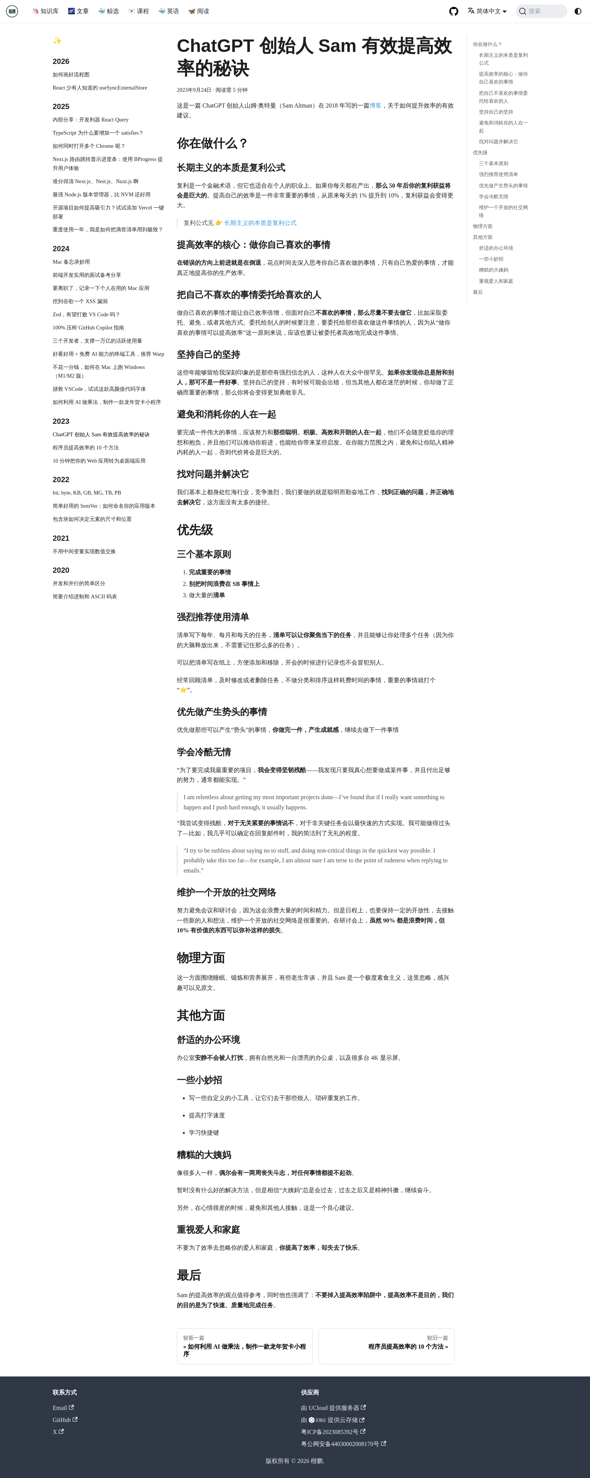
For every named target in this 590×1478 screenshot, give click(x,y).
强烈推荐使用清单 (498, 174)
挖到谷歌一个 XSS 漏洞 (80, 301)
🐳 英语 (168, 11)
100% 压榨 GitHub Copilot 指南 (88, 328)
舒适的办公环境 (496, 248)
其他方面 (483, 237)
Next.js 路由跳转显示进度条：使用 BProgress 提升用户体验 (108, 163)
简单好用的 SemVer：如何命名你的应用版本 (104, 506)
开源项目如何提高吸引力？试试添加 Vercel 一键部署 (108, 212)
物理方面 (483, 226)
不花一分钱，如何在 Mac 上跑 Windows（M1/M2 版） (99, 371)
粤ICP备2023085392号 (333, 1432)
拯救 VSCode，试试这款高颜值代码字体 (99, 389)
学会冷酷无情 (493, 196)
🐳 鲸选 (108, 11)
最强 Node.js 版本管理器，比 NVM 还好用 (102, 194)
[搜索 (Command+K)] (541, 11)
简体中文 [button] (484, 11)
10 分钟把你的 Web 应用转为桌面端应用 (99, 461)
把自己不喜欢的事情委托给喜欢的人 (503, 97)
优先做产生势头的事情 (503, 185)
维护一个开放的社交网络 (503, 211)
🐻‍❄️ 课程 (138, 11)
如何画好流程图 (71, 74)
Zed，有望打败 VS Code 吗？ (86, 314)
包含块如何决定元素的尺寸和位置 (92, 519)
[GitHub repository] (454, 11)
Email (63, 1408)
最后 (478, 292)
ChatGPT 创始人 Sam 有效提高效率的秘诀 (101, 434)
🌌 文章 (78, 11)
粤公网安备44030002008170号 (343, 1444)
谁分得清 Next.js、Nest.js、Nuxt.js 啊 (95, 181)
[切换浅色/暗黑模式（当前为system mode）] (578, 11)
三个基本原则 (493, 163)
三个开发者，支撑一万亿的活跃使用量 (97, 341)
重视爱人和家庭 (496, 281)
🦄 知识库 (45, 11)
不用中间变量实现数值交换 (84, 551)
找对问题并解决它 (498, 141)
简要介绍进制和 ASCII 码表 (85, 596)
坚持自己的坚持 (496, 112)
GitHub (65, 1420)
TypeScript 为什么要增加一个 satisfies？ (98, 133)
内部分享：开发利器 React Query (91, 120)
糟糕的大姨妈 (493, 270)
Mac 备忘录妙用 (71, 262)
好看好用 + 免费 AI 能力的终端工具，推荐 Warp (108, 354)
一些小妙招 (491, 259)
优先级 (480, 152)
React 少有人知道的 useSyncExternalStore (100, 88)
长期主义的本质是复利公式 (260, 223)
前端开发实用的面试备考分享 (87, 275)
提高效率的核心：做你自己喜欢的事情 (503, 78)
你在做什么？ (487, 44)
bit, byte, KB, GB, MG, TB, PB (87, 493)
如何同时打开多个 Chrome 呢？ (89, 146)
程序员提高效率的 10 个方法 (86, 448)
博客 (376, 105)
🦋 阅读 (198, 11)
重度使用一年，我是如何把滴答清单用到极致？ (108, 229)
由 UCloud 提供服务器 (333, 1408)
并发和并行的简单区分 (79, 583)
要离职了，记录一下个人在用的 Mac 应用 (101, 288)
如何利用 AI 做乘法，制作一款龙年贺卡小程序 (107, 402)
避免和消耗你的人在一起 (503, 127)
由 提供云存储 (333, 1420)
